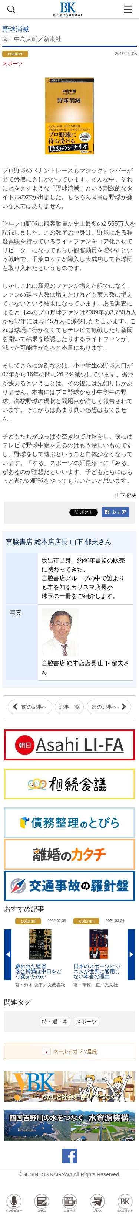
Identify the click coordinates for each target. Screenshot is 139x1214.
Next (131, 954)
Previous (7, 954)
